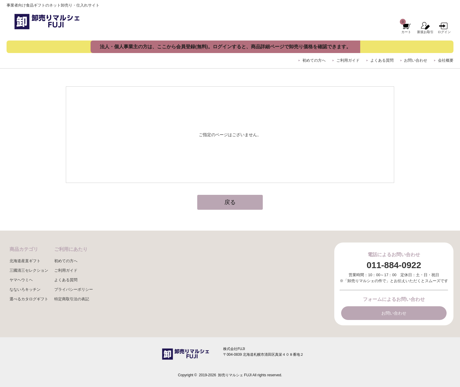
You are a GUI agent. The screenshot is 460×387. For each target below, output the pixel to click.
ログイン (444, 32)
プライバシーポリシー (73, 289)
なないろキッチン (25, 289)
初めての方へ (314, 60)
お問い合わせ (415, 60)
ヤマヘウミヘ (21, 280)
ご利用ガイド (348, 60)
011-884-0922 (393, 265)
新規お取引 (425, 32)
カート (406, 32)
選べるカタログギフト (29, 299)
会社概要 (445, 60)
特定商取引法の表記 (71, 299)
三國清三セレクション (29, 270)
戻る (230, 202)
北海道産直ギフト (25, 261)
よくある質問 (382, 60)
